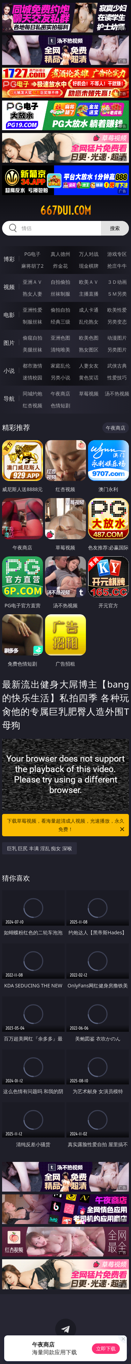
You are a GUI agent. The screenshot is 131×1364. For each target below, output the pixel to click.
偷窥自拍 (32, 337)
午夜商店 (60, 393)
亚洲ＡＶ (32, 282)
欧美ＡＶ (89, 282)
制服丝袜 (32, 321)
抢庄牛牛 (117, 265)
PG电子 (32, 254)
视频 (9, 287)
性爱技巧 (117, 377)
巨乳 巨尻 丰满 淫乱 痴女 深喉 (39, 848)
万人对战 (89, 254)
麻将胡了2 (32, 265)
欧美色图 (89, 337)
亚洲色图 (60, 337)
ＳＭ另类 (117, 293)
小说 (9, 371)
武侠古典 (117, 365)
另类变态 (117, 321)
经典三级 (60, 321)
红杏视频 (32, 405)
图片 (9, 343)
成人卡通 (89, 309)
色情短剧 (60, 405)
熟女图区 (89, 349)
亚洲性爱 (32, 309)
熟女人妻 (32, 293)
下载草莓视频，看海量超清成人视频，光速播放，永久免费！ (66, 825)
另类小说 (60, 377)
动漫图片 (117, 337)
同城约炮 (32, 393)
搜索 (115, 228)
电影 (9, 315)
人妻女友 (89, 365)
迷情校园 (32, 377)
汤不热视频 (117, 393)
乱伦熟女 (89, 321)
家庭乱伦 (60, 365)
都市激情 (32, 365)
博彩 (9, 259)
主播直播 (89, 293)
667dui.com (65, 210)
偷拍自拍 (60, 309)
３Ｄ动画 (117, 282)
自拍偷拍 (60, 282)
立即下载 (106, 1348)
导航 (9, 398)
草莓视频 (89, 393)
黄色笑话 (89, 377)
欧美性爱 (117, 309)
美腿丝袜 (32, 349)
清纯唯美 (60, 349)
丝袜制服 (60, 293)
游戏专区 (117, 254)
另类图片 (117, 349)
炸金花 (60, 265)
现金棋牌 (89, 265)
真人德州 (60, 254)
